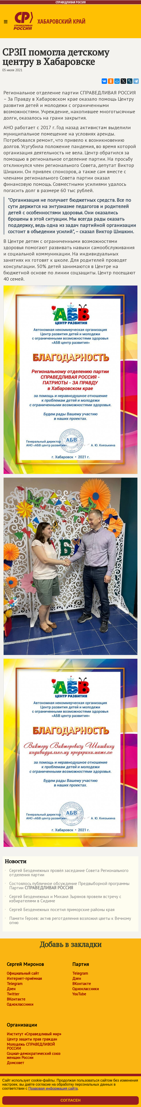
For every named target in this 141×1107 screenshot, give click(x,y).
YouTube (79, 994)
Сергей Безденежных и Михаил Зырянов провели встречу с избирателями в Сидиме (63, 898)
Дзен (11, 989)
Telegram (14, 984)
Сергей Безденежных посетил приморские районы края (60, 910)
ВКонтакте (16, 999)
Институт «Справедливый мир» (34, 1034)
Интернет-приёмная (24, 978)
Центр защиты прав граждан (32, 1039)
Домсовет (15, 1063)
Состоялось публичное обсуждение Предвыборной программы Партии (67, 885)
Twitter (13, 994)
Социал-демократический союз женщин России (33, 1056)
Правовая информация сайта (53, 1088)
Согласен (70, 1100)
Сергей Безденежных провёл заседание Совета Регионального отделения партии (67, 872)
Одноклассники (20, 1004)
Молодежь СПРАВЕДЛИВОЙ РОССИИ (31, 1046)
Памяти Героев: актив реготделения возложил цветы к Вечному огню (68, 920)
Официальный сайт (23, 973)
